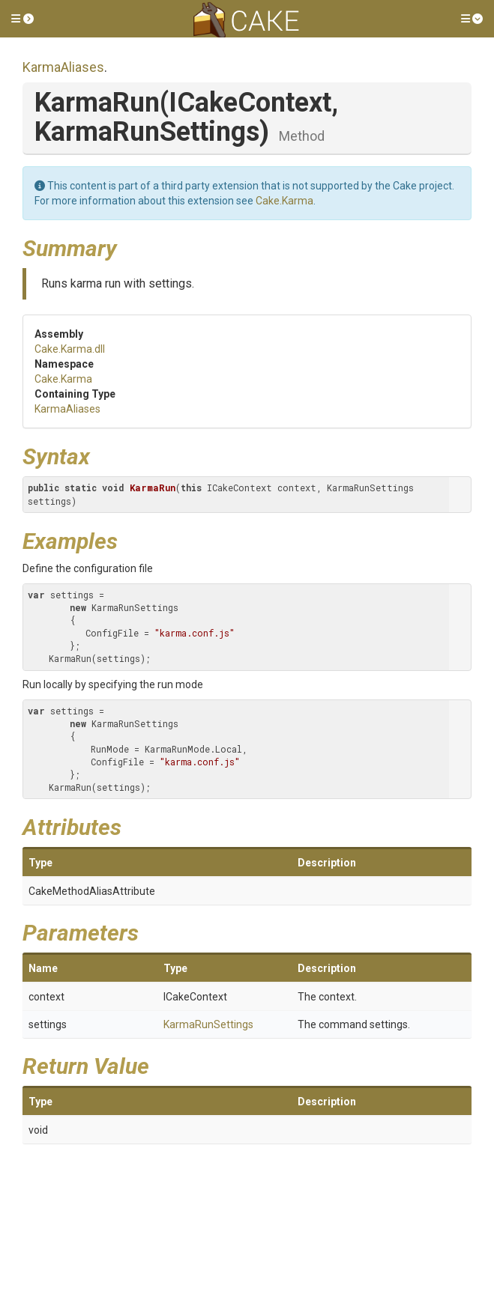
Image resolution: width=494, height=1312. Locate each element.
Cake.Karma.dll (69, 349)
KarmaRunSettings (208, 1024)
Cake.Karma (284, 201)
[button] (22, 18)
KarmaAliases (63, 67)
